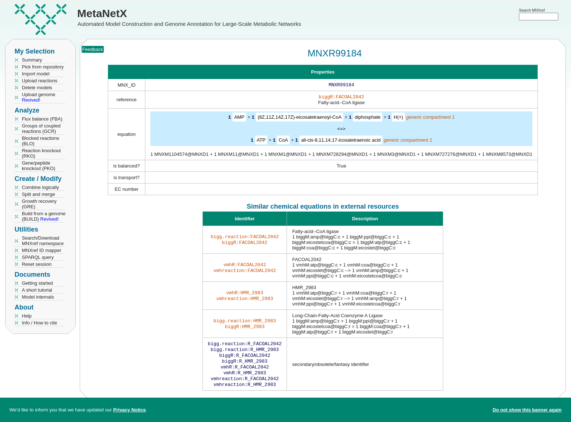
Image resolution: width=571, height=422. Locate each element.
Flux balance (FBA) (42, 119)
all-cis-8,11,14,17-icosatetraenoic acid (341, 141)
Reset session (37, 264)
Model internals (38, 297)
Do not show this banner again (527, 410)
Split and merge (38, 194)
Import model (36, 73)
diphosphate (368, 118)
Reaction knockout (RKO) (41, 153)
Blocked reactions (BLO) (40, 140)
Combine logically (40, 187)
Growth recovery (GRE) (39, 203)
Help (27, 316)
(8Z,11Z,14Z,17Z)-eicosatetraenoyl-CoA (299, 118)
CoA (283, 141)
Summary (32, 60)
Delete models (37, 87)
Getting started (37, 283)
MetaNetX (102, 13)
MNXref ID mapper (41, 250)
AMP (239, 118)
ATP (261, 141)
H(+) (398, 118)
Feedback (92, 49)
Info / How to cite (39, 323)
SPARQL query (38, 257)
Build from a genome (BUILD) (44, 216)
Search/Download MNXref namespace (43, 240)
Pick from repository (43, 67)
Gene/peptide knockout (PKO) (38, 165)
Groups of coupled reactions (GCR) (41, 128)
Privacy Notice (129, 410)
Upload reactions (40, 80)
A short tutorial (37, 290)
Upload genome (38, 97)
